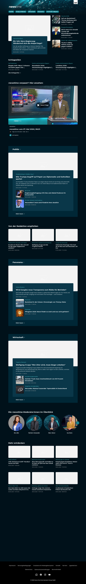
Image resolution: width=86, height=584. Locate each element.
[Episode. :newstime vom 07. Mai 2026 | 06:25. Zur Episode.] (43, 109)
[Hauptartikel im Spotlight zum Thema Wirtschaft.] (19, 337)
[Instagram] (45, 575)
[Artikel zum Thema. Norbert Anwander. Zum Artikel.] (34, 424)
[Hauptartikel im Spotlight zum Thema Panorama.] (18, 262)
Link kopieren (13, 135)
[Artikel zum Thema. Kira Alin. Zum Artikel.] (16, 424)
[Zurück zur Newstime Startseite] (15, 7)
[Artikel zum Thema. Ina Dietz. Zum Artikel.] (70, 424)
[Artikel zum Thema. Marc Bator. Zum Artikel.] (52, 424)
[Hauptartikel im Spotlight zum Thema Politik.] (17, 149)
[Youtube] (49, 575)
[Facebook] (41, 575)
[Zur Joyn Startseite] (76, 2)
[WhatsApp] (36, 575)
